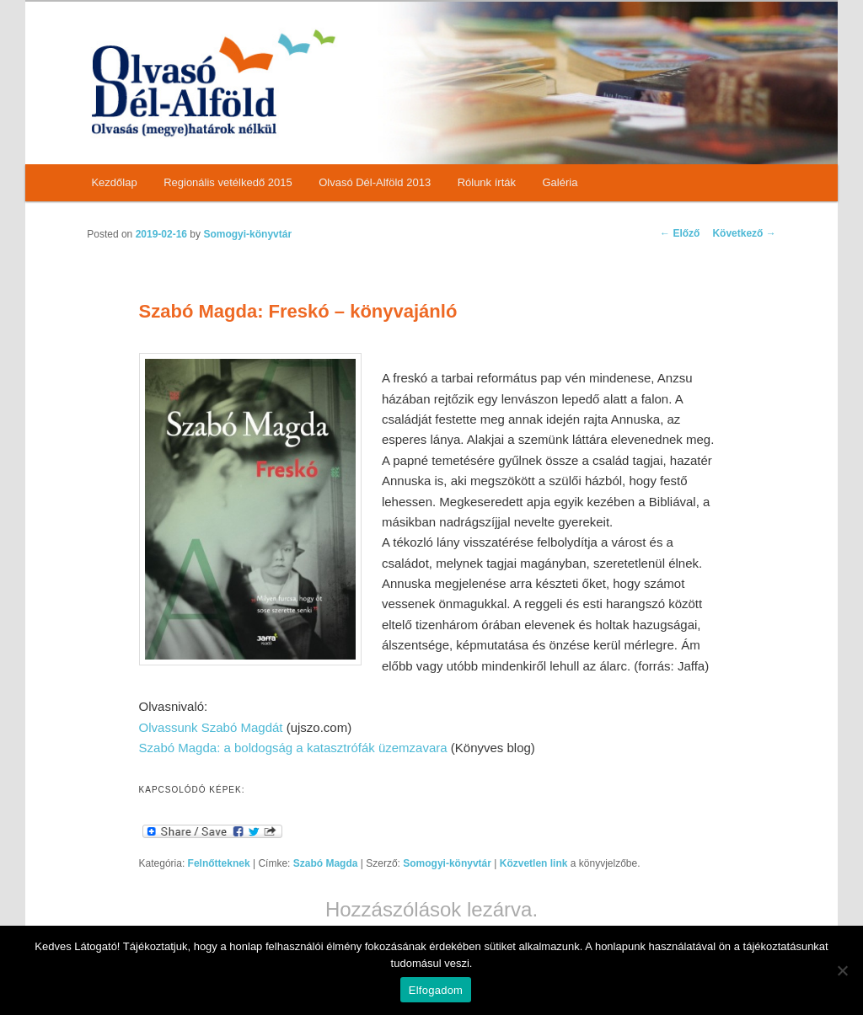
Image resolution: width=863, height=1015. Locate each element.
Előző (680, 233)
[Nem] (842, 970)
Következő (743, 233)
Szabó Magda (325, 863)
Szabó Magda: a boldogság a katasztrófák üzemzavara (293, 747)
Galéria (560, 182)
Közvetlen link (535, 863)
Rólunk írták (487, 182)
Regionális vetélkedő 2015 (227, 182)
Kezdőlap (114, 182)
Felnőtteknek (219, 863)
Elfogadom (436, 990)
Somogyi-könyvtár (247, 234)
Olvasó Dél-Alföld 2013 (375, 182)
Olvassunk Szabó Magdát (211, 727)
